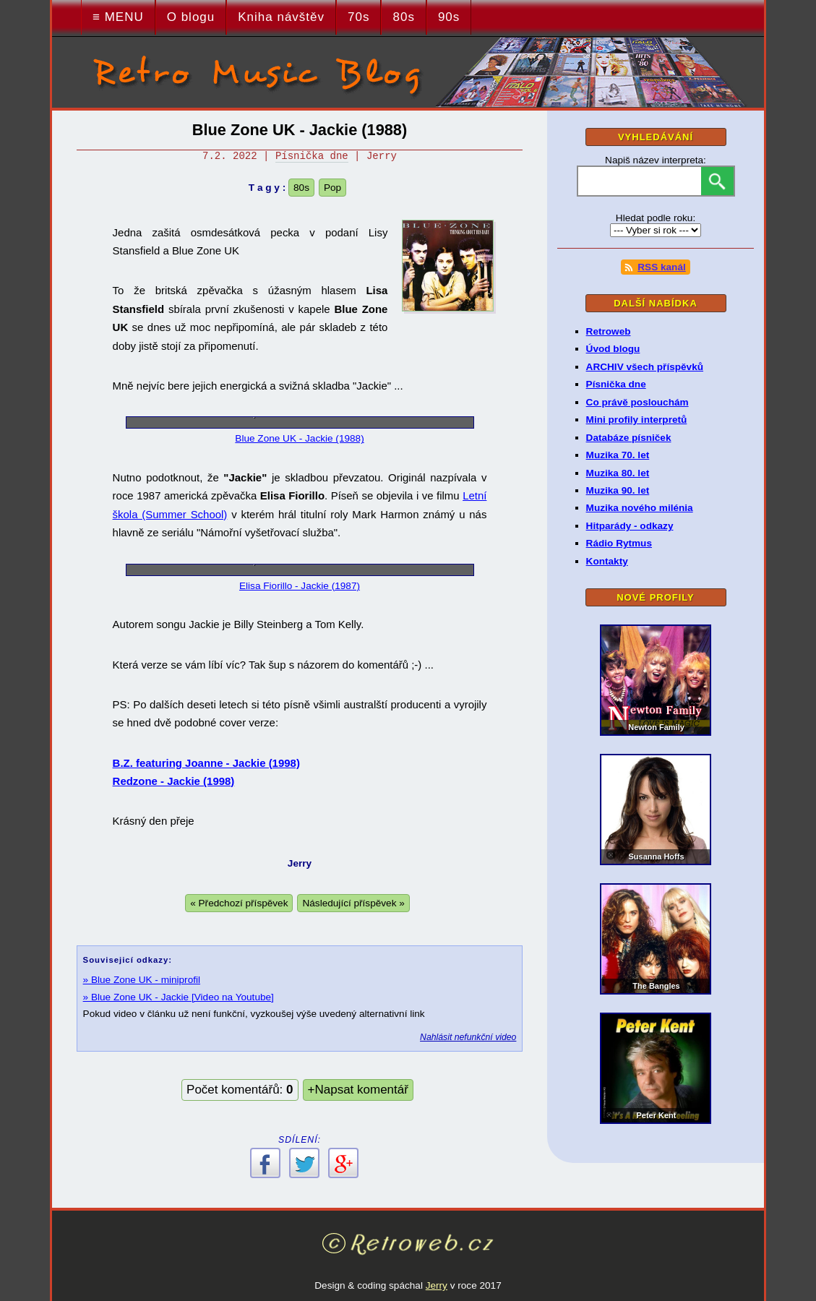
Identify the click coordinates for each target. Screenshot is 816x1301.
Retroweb (608, 331)
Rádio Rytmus (619, 543)
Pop (332, 187)
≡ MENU (118, 17)
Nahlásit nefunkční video (468, 1037)
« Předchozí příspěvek (239, 903)
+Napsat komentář (358, 1089)
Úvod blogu (613, 348)
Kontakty (607, 561)
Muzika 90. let (618, 490)
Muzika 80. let (618, 473)
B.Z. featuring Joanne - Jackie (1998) (206, 763)
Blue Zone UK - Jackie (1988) (299, 438)
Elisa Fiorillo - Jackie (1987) (299, 585)
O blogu (191, 17)
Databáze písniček (628, 437)
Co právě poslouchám (637, 402)
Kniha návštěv (281, 17)
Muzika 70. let (618, 455)
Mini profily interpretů (636, 419)
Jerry (436, 1285)
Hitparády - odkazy (630, 525)
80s (403, 17)
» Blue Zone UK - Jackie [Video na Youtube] (178, 997)
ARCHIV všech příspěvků (644, 366)
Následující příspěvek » (353, 903)
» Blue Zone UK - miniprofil (141, 979)
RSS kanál (654, 267)
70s (358, 17)
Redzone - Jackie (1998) (174, 781)
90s (449, 17)
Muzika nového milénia (639, 507)
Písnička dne (311, 156)
